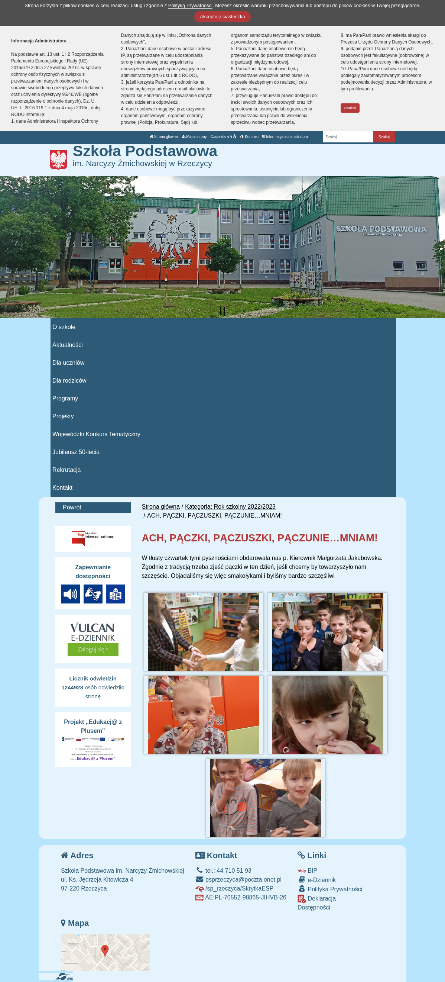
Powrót (72, 507)
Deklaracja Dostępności (317, 903)
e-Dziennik (317, 879)
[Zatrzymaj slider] (222, 311)
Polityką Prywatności (190, 5)
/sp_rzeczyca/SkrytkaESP (234, 888)
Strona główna (164, 137)
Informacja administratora (285, 137)
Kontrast (249, 137)
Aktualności (67, 345)
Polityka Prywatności (330, 888)
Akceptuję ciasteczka (222, 16)
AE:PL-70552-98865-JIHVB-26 (240, 897)
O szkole (63, 327)
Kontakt (62, 487)
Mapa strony (194, 137)
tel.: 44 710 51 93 (223, 870)
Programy (65, 398)
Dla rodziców (69, 380)
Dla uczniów (68, 363)
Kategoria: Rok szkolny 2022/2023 (230, 506)
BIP (307, 870)
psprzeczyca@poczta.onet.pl (238, 879)
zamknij (350, 108)
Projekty (63, 416)
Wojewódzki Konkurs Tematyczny (96, 434)
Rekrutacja (66, 470)
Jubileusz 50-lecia (76, 452)
